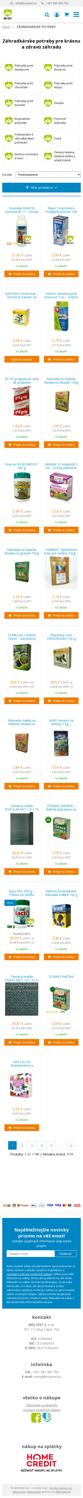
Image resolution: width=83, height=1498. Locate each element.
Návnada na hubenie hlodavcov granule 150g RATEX (22, 553)
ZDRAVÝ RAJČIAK (61, 976)
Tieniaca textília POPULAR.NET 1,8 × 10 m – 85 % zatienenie (22, 809)
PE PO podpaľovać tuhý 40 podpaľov (22, 380)
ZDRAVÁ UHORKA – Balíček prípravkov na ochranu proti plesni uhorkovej (61, 809)
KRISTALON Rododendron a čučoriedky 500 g (22, 1065)
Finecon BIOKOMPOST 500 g (21, 466)
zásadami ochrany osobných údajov (29, 1274)
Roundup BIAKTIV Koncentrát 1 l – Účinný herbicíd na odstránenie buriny (22, 211)
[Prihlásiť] (56, 14)
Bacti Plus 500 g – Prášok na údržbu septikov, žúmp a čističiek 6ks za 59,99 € (22, 894)
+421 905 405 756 (57, 3)
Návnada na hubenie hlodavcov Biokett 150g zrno (61, 382)
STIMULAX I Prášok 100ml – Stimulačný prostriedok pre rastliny (21, 638)
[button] (47, 14)
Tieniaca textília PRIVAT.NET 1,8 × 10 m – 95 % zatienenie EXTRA (22, 980)
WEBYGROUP (63, 1491)
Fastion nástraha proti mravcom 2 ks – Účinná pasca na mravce (61, 297)
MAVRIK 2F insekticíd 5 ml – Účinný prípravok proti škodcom (61, 468)
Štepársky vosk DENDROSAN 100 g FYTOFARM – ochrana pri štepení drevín (61, 638)
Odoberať (65, 1253)
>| (71, 1145)
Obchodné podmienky (41, 1405)
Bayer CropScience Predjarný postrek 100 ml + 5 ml (61, 211)
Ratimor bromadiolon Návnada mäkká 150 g (61, 893)
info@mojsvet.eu (26, 3)
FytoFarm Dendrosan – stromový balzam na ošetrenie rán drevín (22, 297)
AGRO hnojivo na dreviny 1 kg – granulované (61, 724)
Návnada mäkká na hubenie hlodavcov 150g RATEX (22, 724)
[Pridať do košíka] (21, 274)
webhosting (34, 1491)
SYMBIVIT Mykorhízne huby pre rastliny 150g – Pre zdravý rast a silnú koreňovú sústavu (61, 553)
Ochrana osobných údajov (41, 1410)
